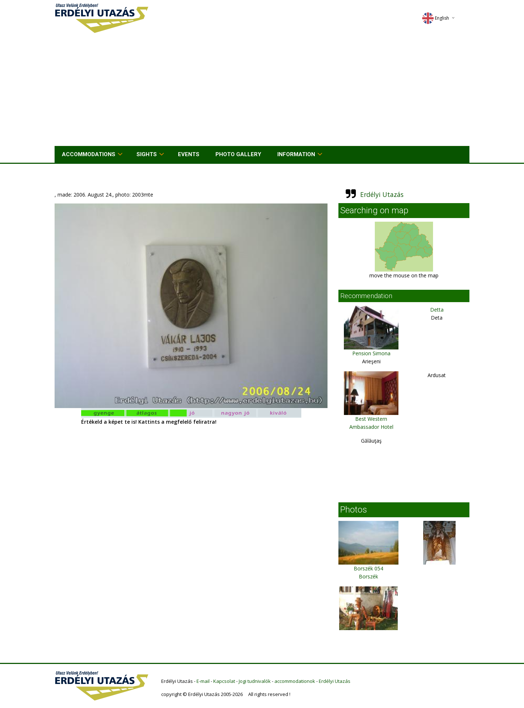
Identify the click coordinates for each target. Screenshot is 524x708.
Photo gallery (238, 154)
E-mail (203, 681)
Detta (437, 309)
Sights (146, 154)
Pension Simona (371, 353)
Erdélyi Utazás (382, 194)
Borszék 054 (368, 568)
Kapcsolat (224, 681)
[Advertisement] (262, 91)
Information (296, 154)
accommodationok (294, 681)
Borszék (368, 576)
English (435, 18)
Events (188, 154)
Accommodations (88, 154)
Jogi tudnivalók (255, 681)
